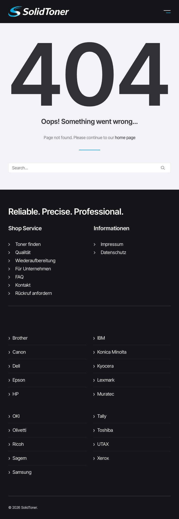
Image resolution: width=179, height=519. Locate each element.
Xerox (101, 458)
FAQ (19, 277)
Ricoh (16, 444)
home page (125, 137)
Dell (14, 365)
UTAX (101, 444)
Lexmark (104, 379)
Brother (18, 337)
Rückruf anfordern (33, 293)
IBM (99, 337)
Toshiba (103, 430)
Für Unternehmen (33, 269)
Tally (99, 416)
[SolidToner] (38, 11)
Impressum (112, 244)
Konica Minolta (109, 351)
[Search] (89, 168)
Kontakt (22, 285)
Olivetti (17, 430)
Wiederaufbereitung (35, 260)
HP (13, 393)
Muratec (103, 393)
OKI (14, 416)
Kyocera (103, 365)
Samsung (19, 472)
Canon (17, 351)
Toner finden (28, 244)
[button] (170, 12)
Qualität (22, 252)
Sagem (17, 458)
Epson (16, 379)
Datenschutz (113, 252)
